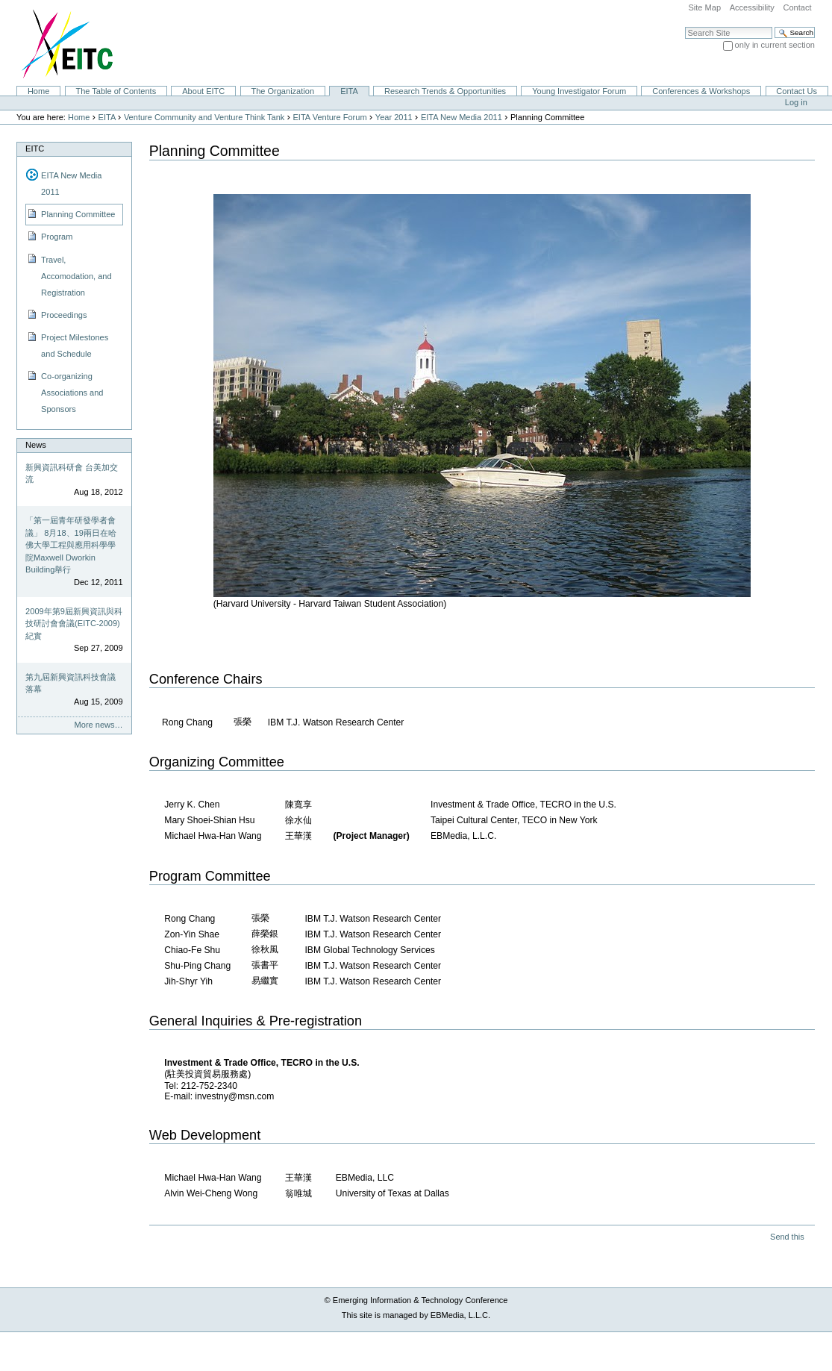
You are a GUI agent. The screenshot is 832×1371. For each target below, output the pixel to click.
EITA (349, 91)
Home (38, 91)
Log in (796, 102)
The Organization (282, 91)
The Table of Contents (115, 91)
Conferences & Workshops (701, 91)
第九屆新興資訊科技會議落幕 (70, 683)
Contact (797, 7)
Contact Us (796, 91)
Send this (787, 1236)
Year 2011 (394, 117)
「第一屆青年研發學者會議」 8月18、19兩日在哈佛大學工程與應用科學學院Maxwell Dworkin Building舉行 (70, 545)
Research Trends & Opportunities (445, 91)
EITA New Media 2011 (461, 117)
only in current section (775, 44)
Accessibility (752, 7)
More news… (99, 724)
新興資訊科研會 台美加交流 (71, 473)
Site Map (704, 7)
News (35, 444)
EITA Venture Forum (330, 117)
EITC (34, 148)
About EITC (203, 91)
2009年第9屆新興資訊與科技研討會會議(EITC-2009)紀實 (73, 623)
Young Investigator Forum (579, 91)
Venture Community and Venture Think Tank (204, 117)
